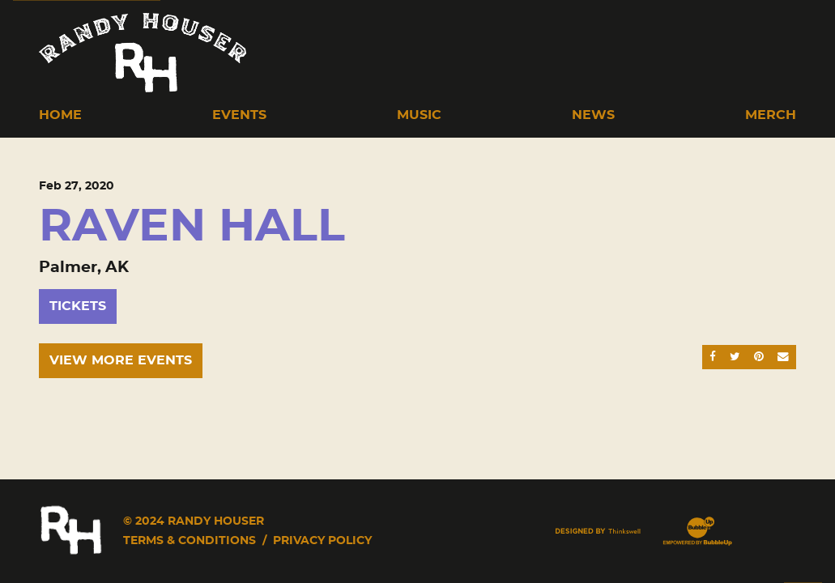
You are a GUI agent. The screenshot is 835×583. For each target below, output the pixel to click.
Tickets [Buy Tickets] (77, 306)
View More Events (120, 360)
